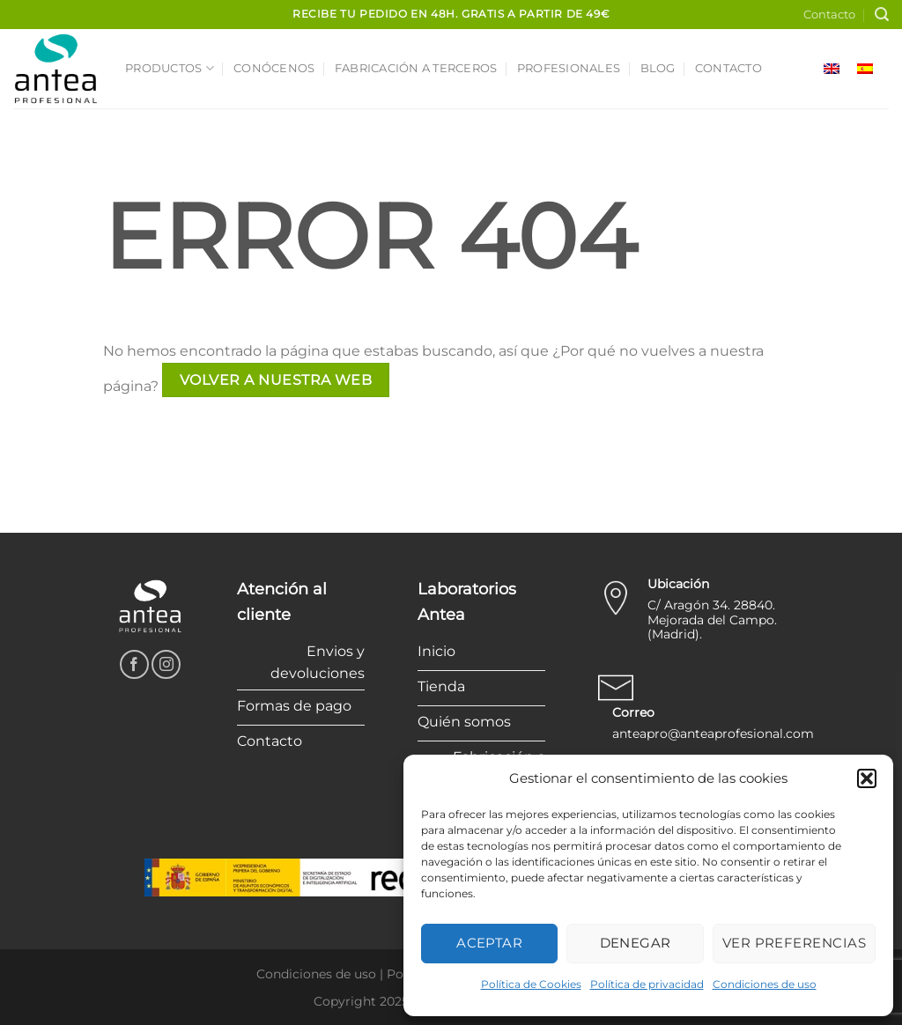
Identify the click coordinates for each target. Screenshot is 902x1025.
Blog (658, 68)
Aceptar (489, 942)
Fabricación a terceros (416, 68)
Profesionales (568, 68)
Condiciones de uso (765, 984)
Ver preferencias (794, 942)
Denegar (635, 942)
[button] (867, 778)
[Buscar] (882, 14)
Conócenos (273, 68)
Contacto (829, 14)
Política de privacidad (647, 984)
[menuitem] (831, 69)
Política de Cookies (531, 984)
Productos (169, 68)
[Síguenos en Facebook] (134, 664)
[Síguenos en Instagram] (166, 664)
